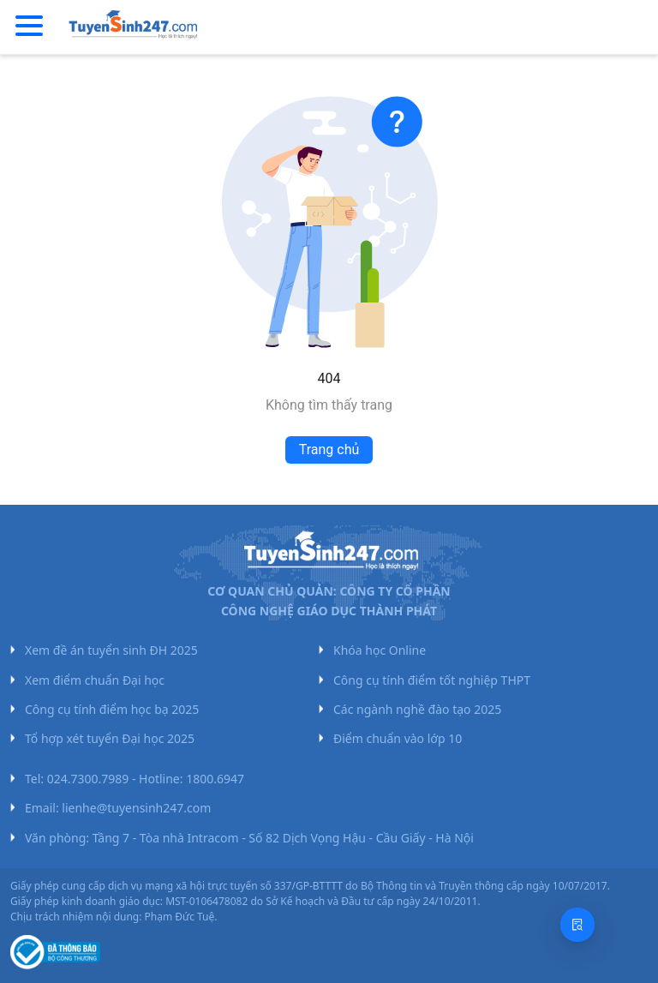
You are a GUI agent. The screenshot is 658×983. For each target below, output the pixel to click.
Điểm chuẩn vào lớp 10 (397, 738)
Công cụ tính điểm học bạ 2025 (112, 709)
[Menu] (29, 27)
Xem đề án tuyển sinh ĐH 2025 (111, 650)
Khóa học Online (379, 650)
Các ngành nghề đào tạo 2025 (417, 709)
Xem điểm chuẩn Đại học (94, 680)
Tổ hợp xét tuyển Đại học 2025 (109, 738)
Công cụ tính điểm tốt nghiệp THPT (431, 680)
